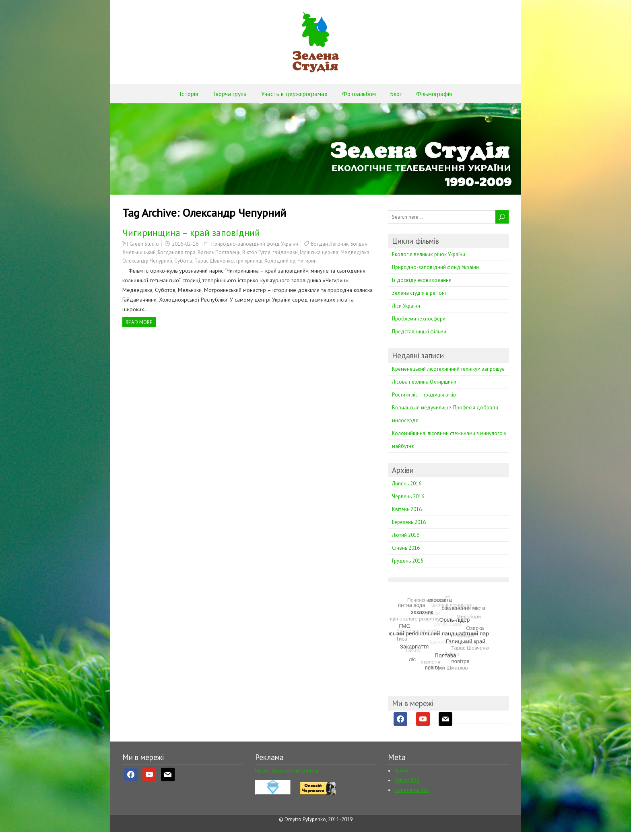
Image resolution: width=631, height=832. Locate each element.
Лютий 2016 (405, 535)
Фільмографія (434, 94)
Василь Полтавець (219, 252)
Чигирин (307, 260)
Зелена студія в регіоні (419, 293)
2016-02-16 (185, 243)
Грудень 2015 (407, 560)
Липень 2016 (406, 483)
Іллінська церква (319, 252)
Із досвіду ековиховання (422, 280)
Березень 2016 (409, 522)
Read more (139, 322)
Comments (411, 790)
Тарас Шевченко (214, 260)
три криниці (249, 260)
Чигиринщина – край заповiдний (191, 232)
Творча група (229, 94)
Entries (406, 780)
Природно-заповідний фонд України (254, 243)
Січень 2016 (406, 547)
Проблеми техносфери (418, 318)
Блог (396, 94)
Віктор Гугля (256, 252)
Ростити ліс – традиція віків (424, 394)
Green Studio (144, 243)
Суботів (183, 260)
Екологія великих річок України (428, 254)
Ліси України (406, 305)
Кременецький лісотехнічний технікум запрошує (448, 369)
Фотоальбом (359, 94)
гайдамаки (285, 252)
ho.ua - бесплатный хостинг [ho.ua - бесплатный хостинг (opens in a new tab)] (287, 770)
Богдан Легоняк (329, 243)
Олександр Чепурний (147, 260)
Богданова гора (177, 252)
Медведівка (354, 252)
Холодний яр (279, 260)
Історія (188, 94)
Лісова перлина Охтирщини (424, 381)
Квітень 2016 (407, 509)
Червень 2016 (408, 496)
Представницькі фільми (419, 331)
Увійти (401, 770)
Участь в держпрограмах (294, 94)
